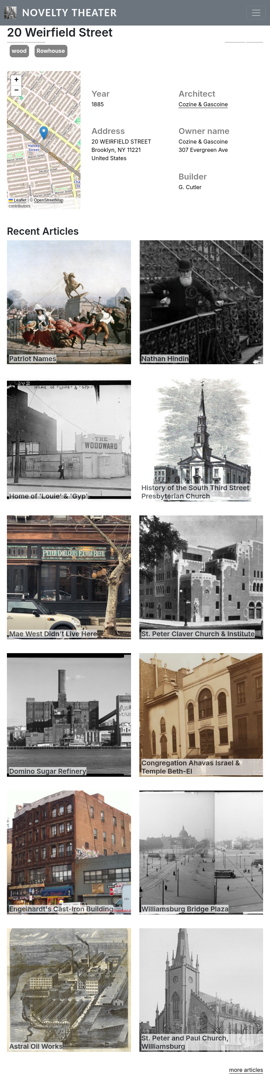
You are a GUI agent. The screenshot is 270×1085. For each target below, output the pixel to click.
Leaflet (17, 200)
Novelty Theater (69, 12)
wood (19, 50)
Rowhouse (51, 50)
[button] (43, 133)
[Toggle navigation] (256, 13)
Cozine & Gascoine (203, 104)
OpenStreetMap (48, 200)
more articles (246, 1069)
